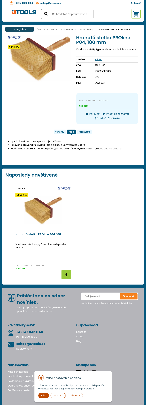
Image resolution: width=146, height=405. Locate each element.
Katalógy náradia (18, 372)
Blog (78, 341)
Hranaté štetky (86, 29)
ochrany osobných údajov (119, 303)
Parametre (84, 131)
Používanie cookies (19, 390)
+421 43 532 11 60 (23, 3)
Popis (71, 131)
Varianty (59, 131)
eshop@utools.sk (50, 3)
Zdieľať (100, 118)
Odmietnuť (75, 395)
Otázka (114, 118)
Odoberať (128, 296)
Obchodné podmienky (21, 376)
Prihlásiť (136, 3)
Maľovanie (52, 29)
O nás (79, 336)
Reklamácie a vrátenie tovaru (26, 381)
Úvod (39, 29)
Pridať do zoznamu (116, 114)
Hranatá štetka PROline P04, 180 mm (41, 234)
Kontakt (81, 332)
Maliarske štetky (68, 29)
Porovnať (93, 114)
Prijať (43, 395)
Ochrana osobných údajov (24, 385)
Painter (98, 59)
